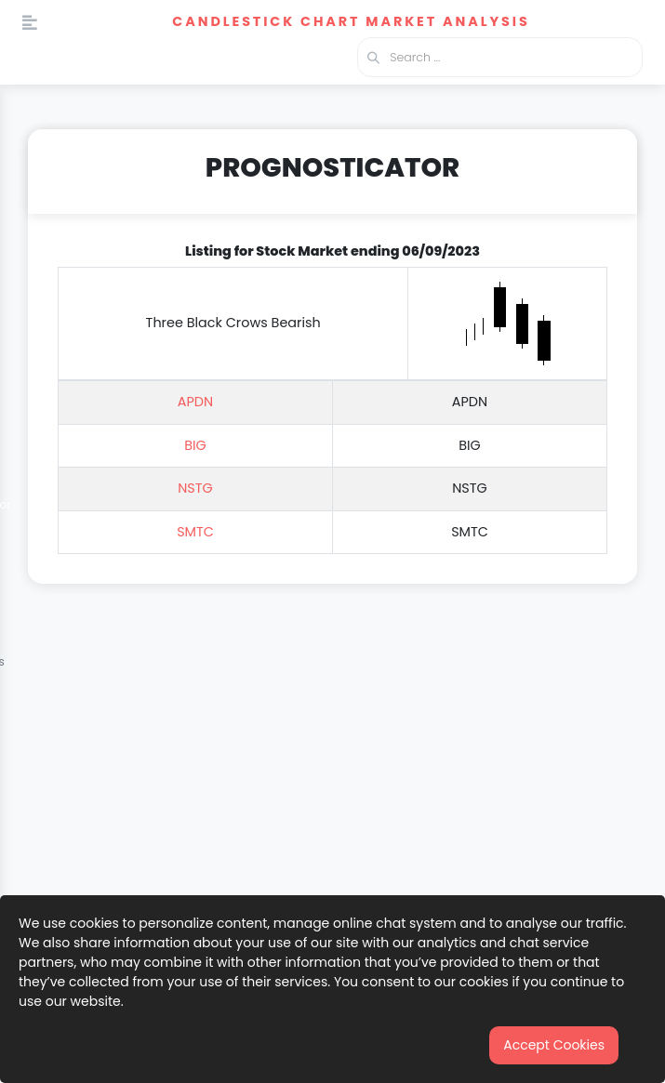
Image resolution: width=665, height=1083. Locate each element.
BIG (195, 445)
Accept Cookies (554, 1045)
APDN (195, 401)
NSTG (195, 488)
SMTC (195, 531)
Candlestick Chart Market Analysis (350, 21)
